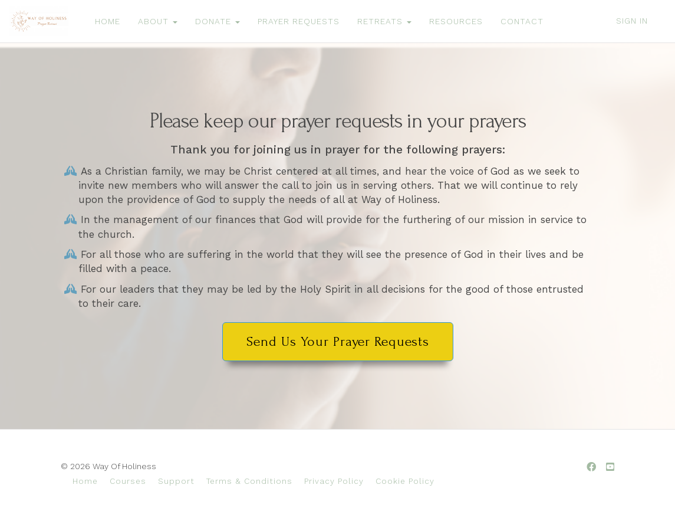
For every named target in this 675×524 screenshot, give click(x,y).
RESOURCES (456, 21)
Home (85, 481)
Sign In (632, 20)
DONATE (217, 21)
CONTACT (522, 21)
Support (176, 481)
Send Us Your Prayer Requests (337, 341)
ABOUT (157, 21)
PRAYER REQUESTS (299, 21)
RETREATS (384, 21)
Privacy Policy (334, 481)
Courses (128, 481)
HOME (107, 21)
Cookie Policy (405, 481)
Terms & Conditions (249, 481)
